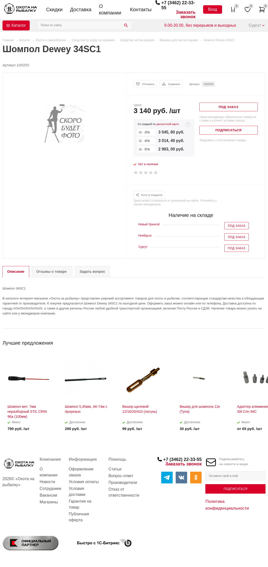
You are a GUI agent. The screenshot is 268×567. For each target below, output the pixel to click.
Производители (123, 482)
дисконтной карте (167, 124)
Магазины (49, 502)
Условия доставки (77, 491)
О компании (110, 9)
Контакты (140, 9)
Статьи (115, 469)
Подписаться (235, 489)
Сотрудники (50, 488)
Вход (212, 9)
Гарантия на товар (80, 504)
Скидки (54, 9)
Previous (253, 341)
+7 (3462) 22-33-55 (182, 459)
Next (262, 341)
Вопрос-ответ (121, 476)
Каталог (18, 25)
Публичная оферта (79, 517)
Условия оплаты (84, 482)
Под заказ (236, 226)
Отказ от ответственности (124, 492)
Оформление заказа (81, 472)
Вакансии (48, 495)
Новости (47, 482)
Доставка (81, 9)
